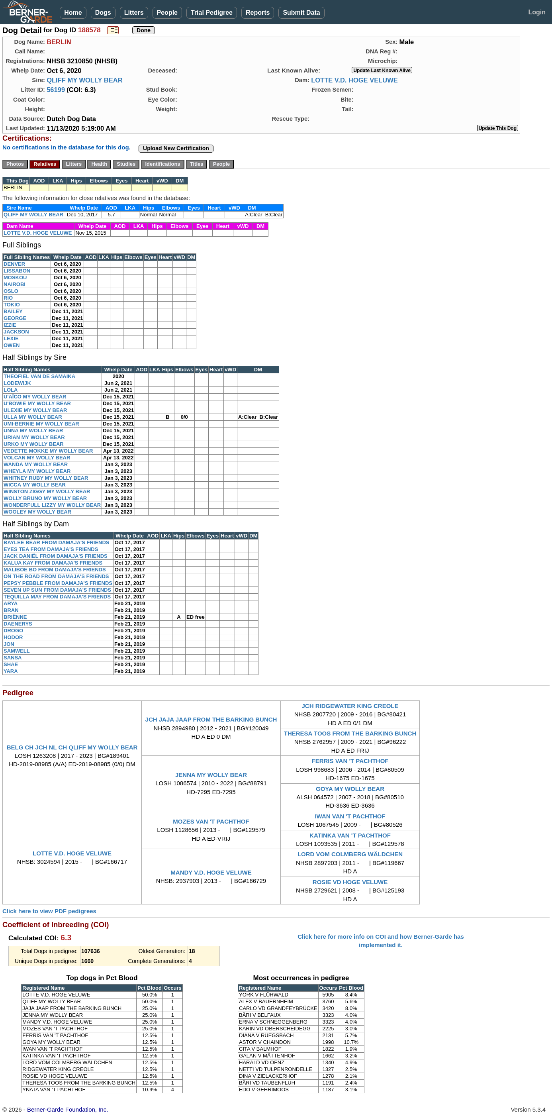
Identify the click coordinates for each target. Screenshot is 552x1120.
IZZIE (10, 325)
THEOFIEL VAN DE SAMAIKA (39, 376)
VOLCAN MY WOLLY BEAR (37, 458)
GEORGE (15, 318)
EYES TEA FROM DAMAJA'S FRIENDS (51, 549)
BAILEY (13, 311)
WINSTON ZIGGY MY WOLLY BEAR (47, 491)
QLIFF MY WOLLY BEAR (84, 80)
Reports (258, 12)
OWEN (12, 345)
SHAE (11, 664)
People (167, 12)
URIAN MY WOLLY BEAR (34, 437)
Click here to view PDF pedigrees (49, 911)
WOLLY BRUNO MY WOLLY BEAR (45, 498)
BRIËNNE (15, 617)
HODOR (13, 637)
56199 (56, 89)
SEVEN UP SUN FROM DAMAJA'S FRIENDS (57, 590)
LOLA (11, 390)
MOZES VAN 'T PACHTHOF (211, 821)
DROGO (13, 631)
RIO (8, 298)
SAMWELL (17, 651)
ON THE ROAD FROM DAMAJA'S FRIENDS (56, 576)
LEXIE (11, 338)
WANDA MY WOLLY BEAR (36, 464)
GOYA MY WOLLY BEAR (350, 788)
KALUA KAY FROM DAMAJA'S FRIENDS (53, 563)
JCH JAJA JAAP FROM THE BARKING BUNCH (211, 719)
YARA (11, 671)
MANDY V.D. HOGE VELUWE (210, 872)
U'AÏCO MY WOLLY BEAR (35, 397)
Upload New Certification (176, 148)
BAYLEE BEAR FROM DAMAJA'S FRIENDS (57, 542)
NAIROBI (14, 284)
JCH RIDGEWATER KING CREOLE (349, 705)
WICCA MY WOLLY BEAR (35, 485)
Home (73, 12)
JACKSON (16, 332)
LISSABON (17, 271)
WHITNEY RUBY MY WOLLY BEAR (46, 478)
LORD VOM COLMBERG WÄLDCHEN (350, 854)
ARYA (11, 603)
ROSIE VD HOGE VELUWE (350, 882)
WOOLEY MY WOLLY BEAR (37, 512)
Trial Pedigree (212, 12)
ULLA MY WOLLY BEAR (33, 417)
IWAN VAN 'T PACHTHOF (350, 816)
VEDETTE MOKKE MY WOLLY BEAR (48, 451)
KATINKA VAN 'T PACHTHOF (350, 835)
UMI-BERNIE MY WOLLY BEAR (41, 424)
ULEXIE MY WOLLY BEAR (35, 410)
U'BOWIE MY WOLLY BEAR (37, 403)
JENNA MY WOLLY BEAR (211, 774)
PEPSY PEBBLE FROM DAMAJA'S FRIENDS (58, 583)
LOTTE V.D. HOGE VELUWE (354, 80)
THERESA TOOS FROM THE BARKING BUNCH (350, 733)
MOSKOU (15, 277)
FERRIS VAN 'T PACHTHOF (350, 760)
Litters (134, 12)
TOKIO (12, 305)
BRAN (11, 610)
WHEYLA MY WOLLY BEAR (37, 471)
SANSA (13, 658)
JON (9, 644)
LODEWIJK (17, 383)
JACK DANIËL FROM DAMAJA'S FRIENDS (56, 556)
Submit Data (301, 12)
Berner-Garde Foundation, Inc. (67, 1109)
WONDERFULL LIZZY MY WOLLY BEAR (52, 505)
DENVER (14, 264)
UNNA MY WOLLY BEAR (33, 430)
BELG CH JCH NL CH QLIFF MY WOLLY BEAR (72, 747)
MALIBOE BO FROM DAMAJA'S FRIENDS (55, 570)
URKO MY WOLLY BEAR (34, 444)
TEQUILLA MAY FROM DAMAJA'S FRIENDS (57, 597)
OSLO (11, 291)
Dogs (103, 12)
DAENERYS (18, 624)
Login (537, 12)
